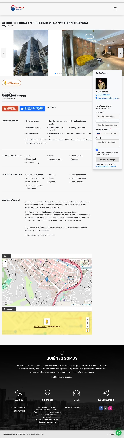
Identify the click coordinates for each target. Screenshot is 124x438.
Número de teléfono (103, 129)
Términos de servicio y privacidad (106, 166)
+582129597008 (18, 411)
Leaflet (73, 304)
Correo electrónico (103, 121)
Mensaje (99, 138)
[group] (31, 53)
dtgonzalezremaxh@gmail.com (109, 98)
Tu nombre (100, 112)
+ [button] (5, 262)
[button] (55, 73)
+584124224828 (18, 407)
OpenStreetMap (86, 304)
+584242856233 (104, 95)
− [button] (5, 265)
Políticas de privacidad (62, 377)
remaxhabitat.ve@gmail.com (77, 407)
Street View (11, 83)
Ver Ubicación (40, 326)
